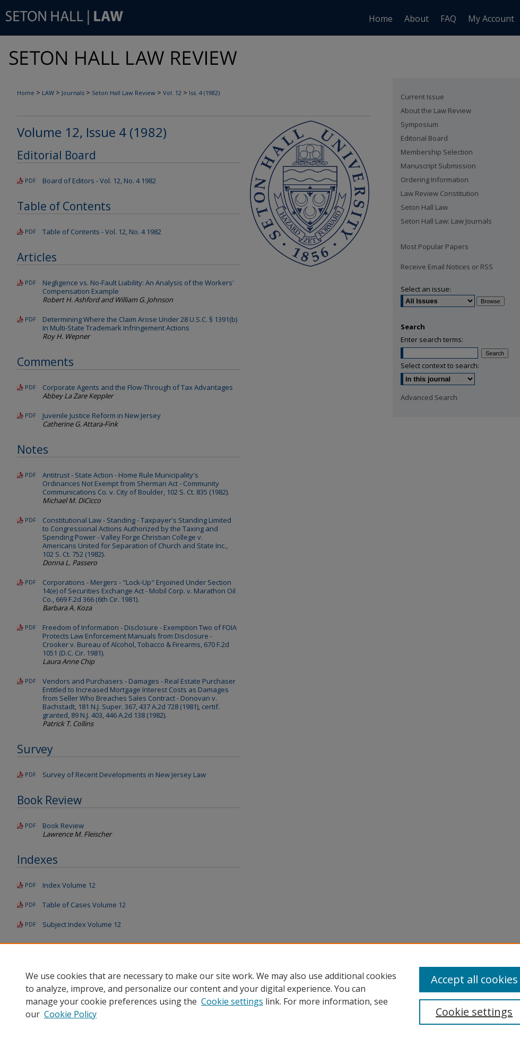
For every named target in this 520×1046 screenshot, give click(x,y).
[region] (260, 994)
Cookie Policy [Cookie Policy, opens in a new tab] (70, 1014)
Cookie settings (232, 1001)
